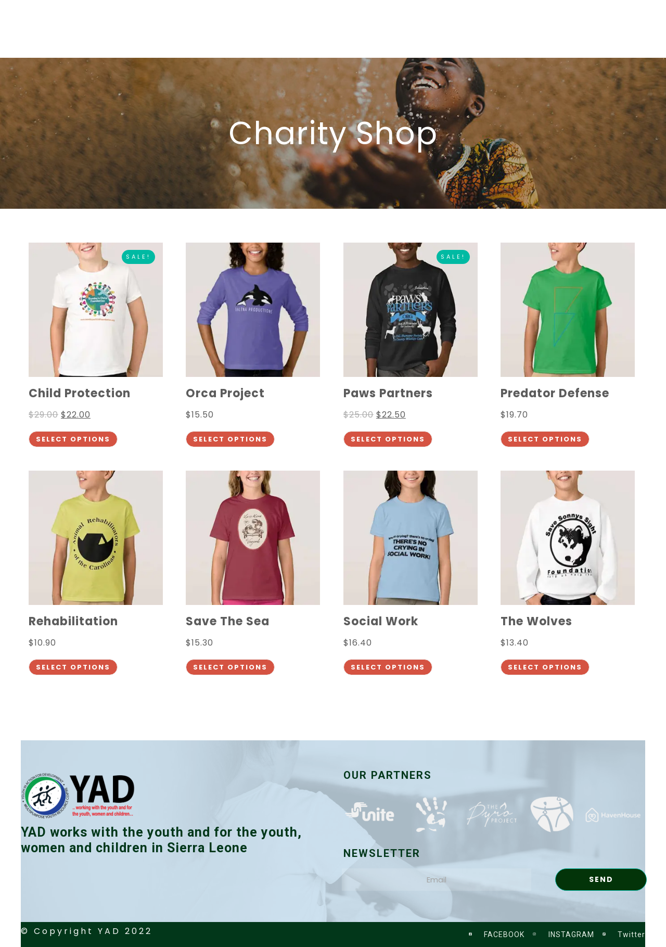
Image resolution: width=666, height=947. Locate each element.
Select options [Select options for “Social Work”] (388, 667)
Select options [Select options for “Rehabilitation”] (73, 667)
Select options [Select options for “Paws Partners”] (388, 439)
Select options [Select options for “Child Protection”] (73, 439)
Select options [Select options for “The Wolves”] (545, 667)
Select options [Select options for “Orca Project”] (230, 439)
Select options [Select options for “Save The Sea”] (230, 667)
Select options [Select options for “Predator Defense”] (545, 439)
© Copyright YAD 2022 (86, 931)
